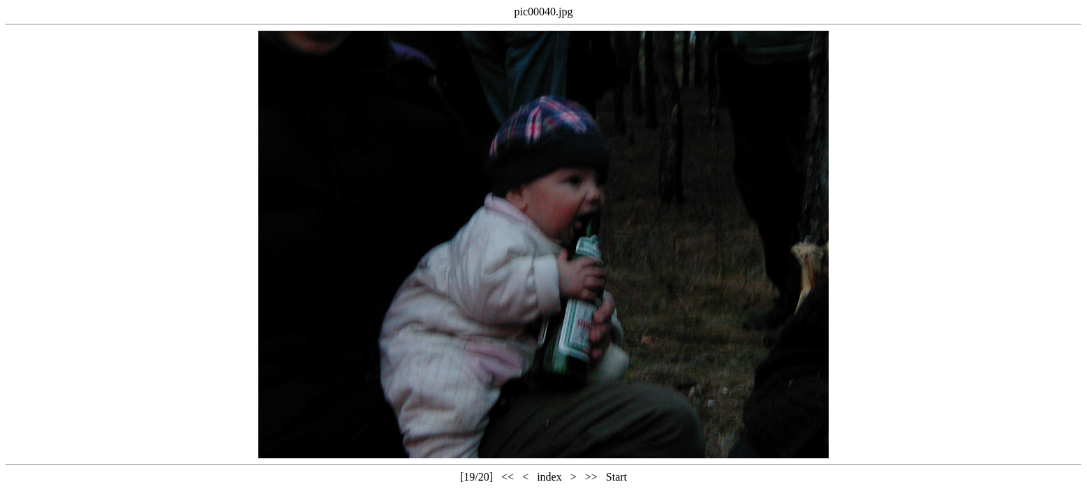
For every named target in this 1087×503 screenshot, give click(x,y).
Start (616, 477)
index (549, 477)
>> (591, 477)
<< (507, 477)
